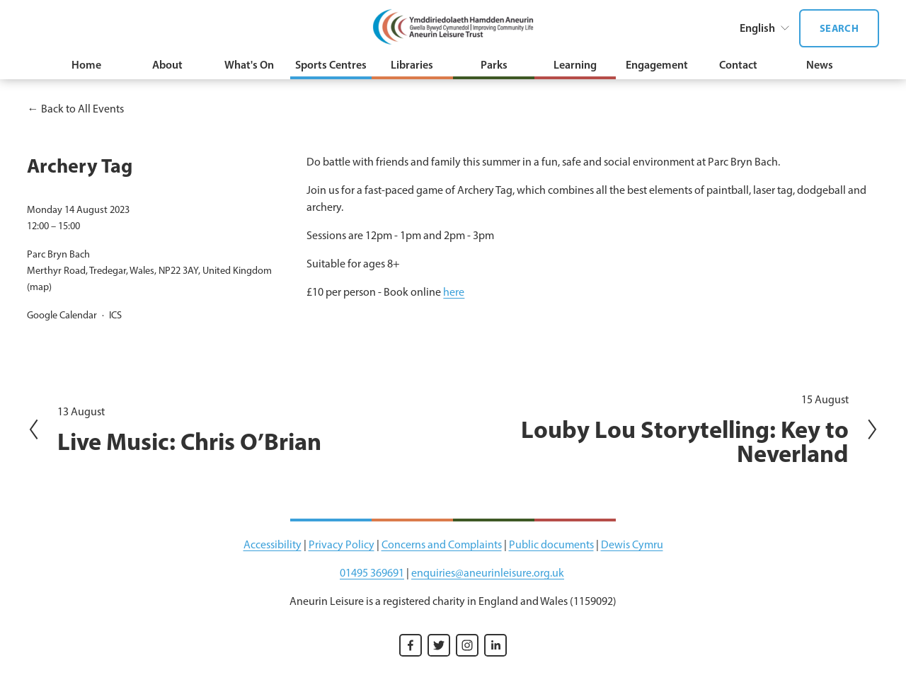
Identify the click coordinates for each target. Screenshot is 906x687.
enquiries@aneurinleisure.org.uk (487, 572)
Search (839, 28)
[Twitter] (439, 645)
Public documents (551, 544)
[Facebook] (410, 645)
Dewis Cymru (632, 544)
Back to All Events (82, 108)
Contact (738, 64)
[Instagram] (467, 645)
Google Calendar (62, 314)
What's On (249, 64)
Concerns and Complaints (442, 544)
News (819, 64)
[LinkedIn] (495, 645)
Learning (575, 64)
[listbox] (752, 28)
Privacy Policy (341, 544)
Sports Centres (331, 64)
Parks (494, 64)
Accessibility (272, 544)
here (453, 292)
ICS (115, 314)
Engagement (657, 64)
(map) (39, 286)
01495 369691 (372, 572)
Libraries (412, 64)
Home (86, 64)
